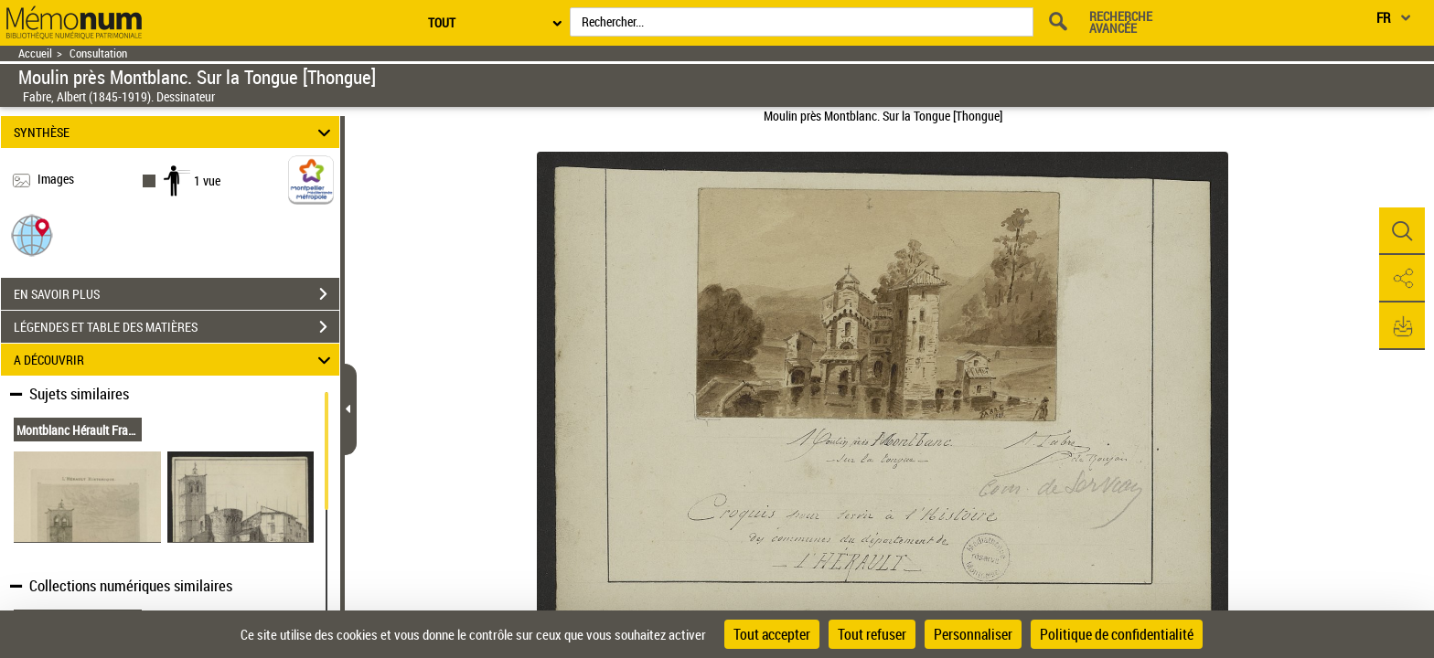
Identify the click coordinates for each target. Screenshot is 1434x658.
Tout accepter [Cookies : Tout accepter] (771, 634)
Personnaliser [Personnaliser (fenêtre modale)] (973, 634)
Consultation (98, 53)
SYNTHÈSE (175, 132)
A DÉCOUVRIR (175, 360)
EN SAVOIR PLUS (176, 294)
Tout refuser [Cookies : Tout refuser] (872, 634)
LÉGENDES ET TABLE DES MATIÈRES (176, 327)
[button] (32, 234)
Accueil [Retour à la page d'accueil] (35, 53)
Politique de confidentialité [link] (1116, 634)
